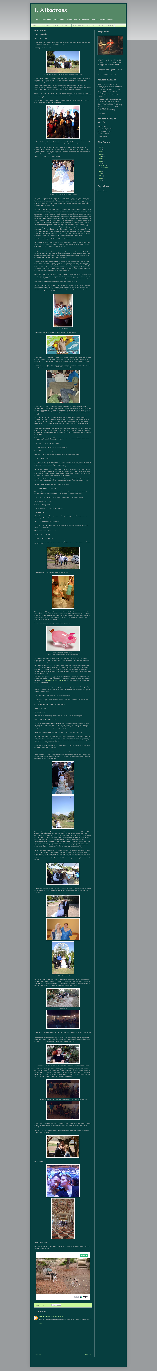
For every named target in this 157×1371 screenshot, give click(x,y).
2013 (100, 178)
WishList (100, 25)
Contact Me (109, 25)
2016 (100, 171)
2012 (100, 180)
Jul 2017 (103, 165)
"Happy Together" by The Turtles (59, 751)
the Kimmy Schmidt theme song (55, 680)
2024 (100, 147)
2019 (100, 159)
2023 (100, 149)
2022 (100, 152)
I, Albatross (50, 10)
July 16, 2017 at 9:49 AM (56, 1316)
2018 (100, 161)
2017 (100, 163)
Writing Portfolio (44, 25)
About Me (55, 25)
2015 (100, 173)
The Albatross (65, 25)
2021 (100, 154)
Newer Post (38, 1355)
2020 (100, 156)
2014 (100, 176)
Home (34, 25)
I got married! (104, 167)
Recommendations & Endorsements (84, 25)
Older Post (88, 1355)
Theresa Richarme (44, 1316)
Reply (40, 1323)
